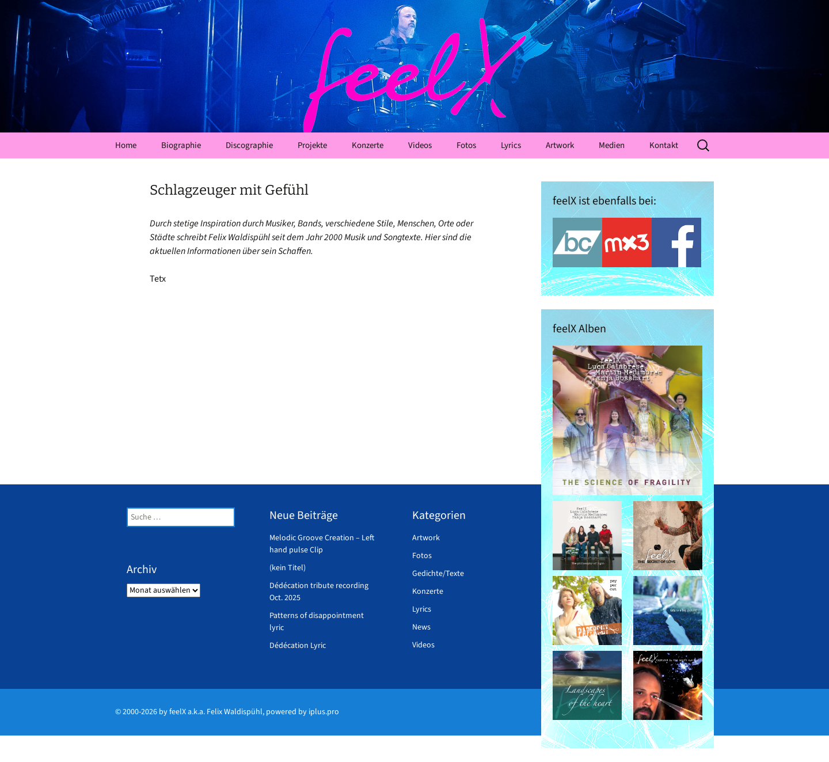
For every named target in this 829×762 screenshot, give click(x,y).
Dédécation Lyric (297, 645)
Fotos (466, 145)
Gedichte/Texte (438, 573)
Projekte (312, 145)
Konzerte (367, 145)
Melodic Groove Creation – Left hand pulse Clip (321, 544)
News (421, 627)
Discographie (249, 145)
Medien (612, 145)
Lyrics (511, 145)
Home (125, 145)
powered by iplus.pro (302, 712)
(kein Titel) (287, 568)
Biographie (181, 145)
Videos (420, 145)
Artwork (560, 145)
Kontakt (663, 145)
